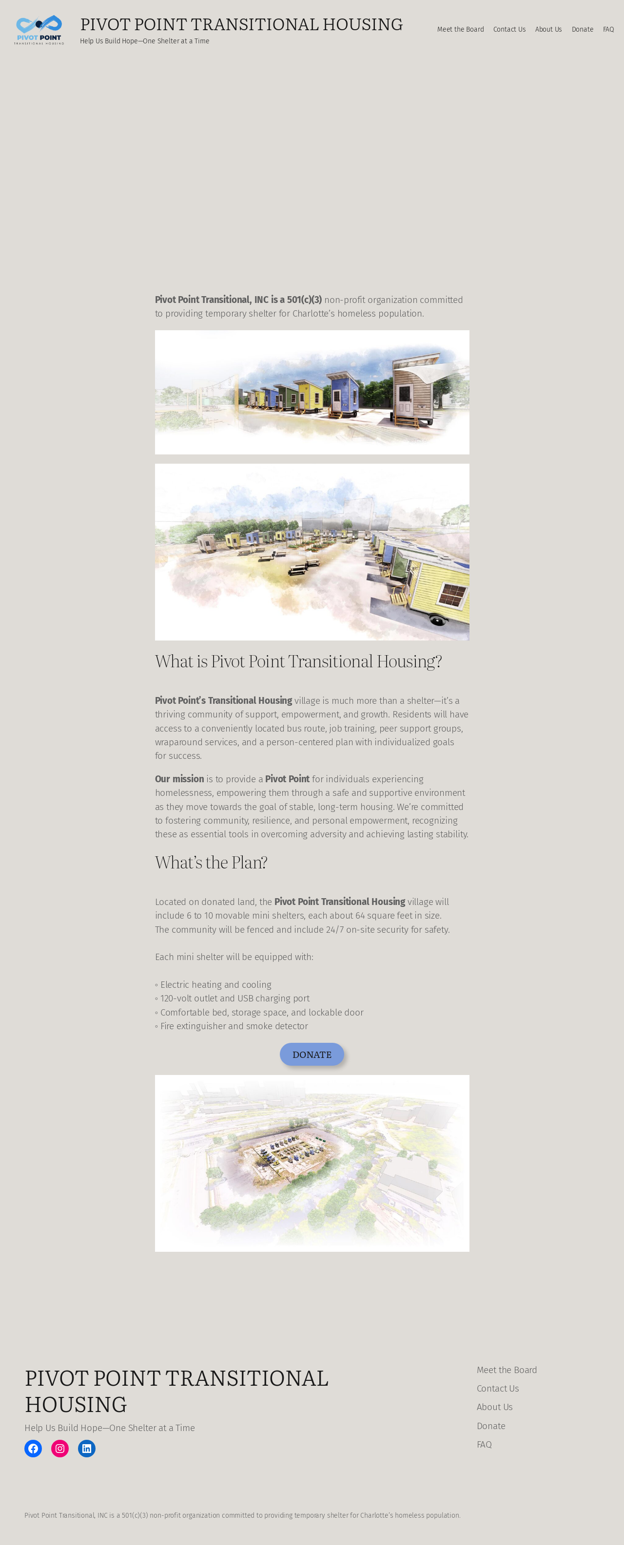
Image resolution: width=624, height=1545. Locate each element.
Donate (312, 1054)
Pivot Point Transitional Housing (241, 23)
